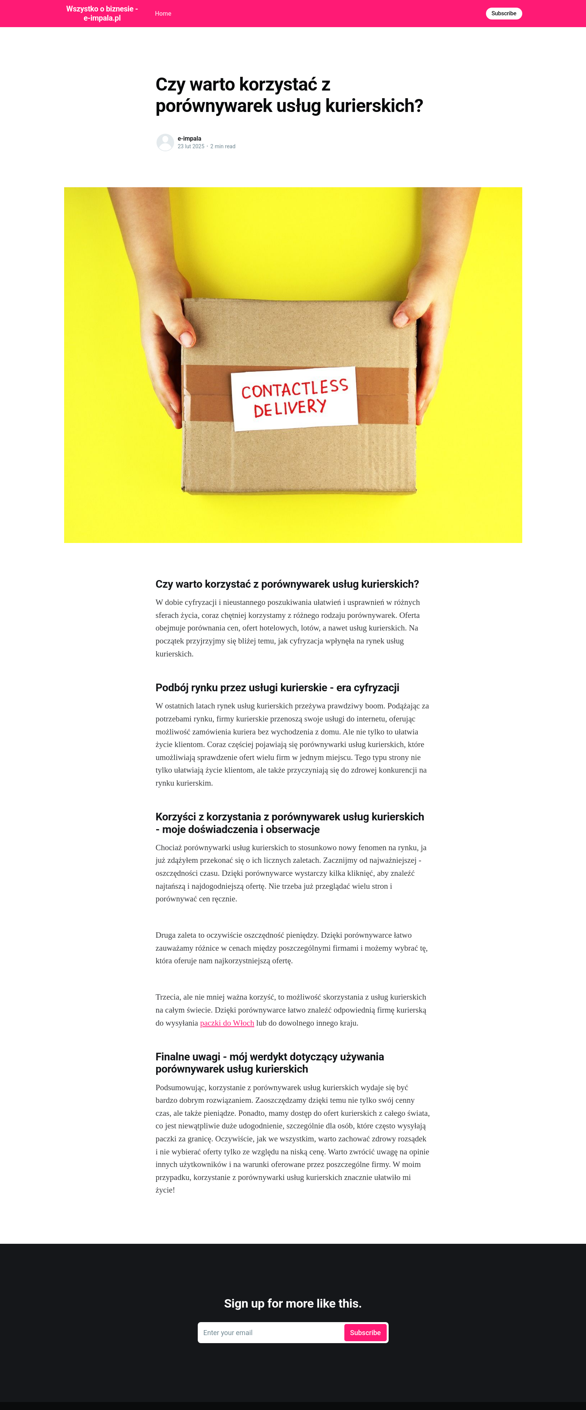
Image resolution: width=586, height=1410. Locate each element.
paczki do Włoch (227, 1023)
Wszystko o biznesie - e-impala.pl (102, 13)
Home (163, 13)
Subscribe (504, 13)
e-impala (190, 138)
